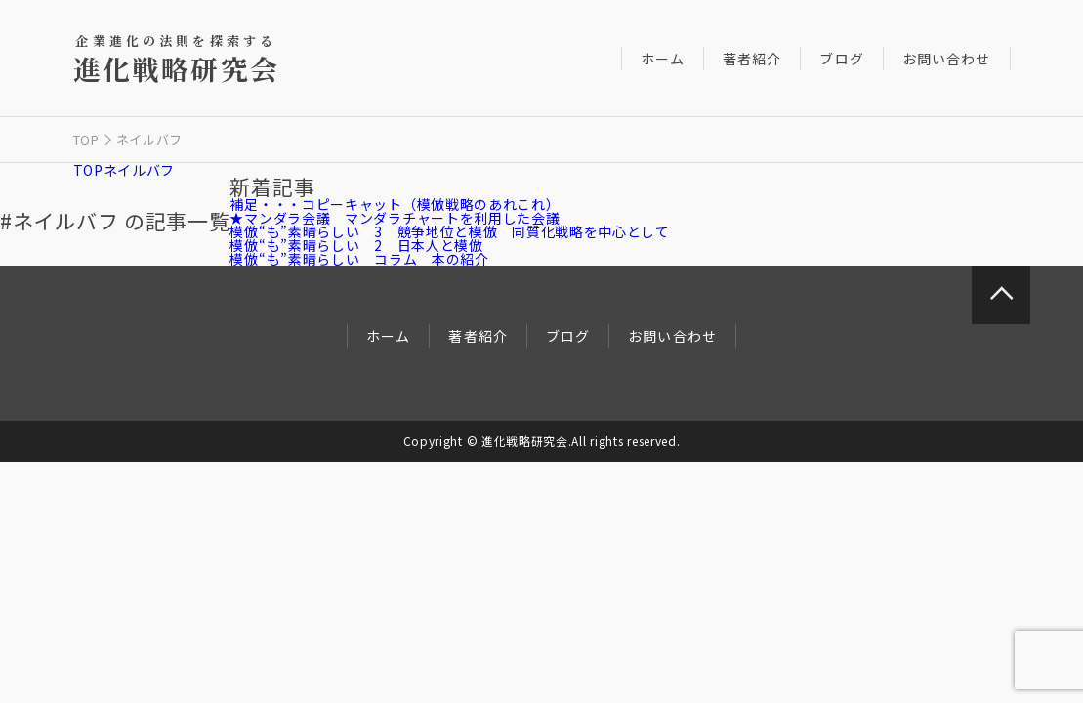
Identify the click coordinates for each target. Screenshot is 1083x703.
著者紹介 (752, 58)
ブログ (841, 58)
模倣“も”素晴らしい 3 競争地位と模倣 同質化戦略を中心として (449, 231)
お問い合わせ (946, 58)
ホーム (663, 58)
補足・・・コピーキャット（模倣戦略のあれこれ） (394, 204)
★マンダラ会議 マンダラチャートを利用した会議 (394, 217)
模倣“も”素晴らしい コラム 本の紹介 (358, 259)
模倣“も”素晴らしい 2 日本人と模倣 (355, 245)
